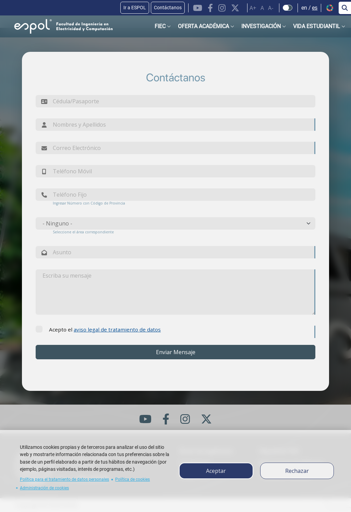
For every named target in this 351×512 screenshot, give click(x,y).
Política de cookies (132, 479)
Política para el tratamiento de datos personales (64, 479)
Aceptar (216, 471)
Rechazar (297, 471)
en (304, 7)
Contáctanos (168, 7)
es (314, 7)
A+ (253, 8)
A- (271, 8)
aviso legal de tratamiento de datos (117, 329)
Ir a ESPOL (134, 7)
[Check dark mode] (288, 8)
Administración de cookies (44, 488)
